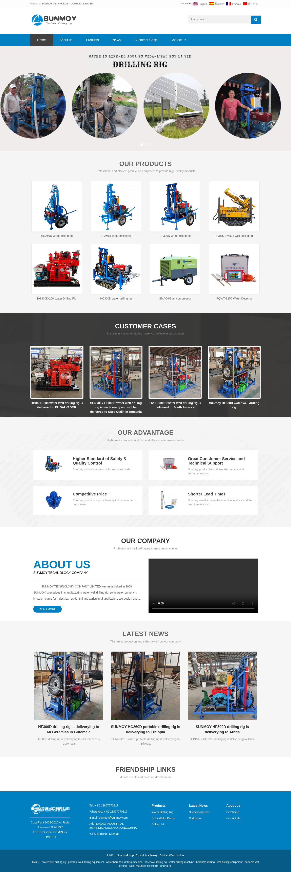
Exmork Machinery (146, 855)
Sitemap (114, 833)
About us (66, 40)
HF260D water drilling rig (116, 235)
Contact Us (233, 818)
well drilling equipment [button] (230, 862)
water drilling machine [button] (181, 862)
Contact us (178, 40)
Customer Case (145, 40)
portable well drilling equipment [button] (86, 862)
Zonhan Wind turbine (171, 855)
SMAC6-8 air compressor (175, 298)
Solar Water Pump (163, 818)
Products (92, 40)
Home (41, 40)
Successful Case (199, 812)
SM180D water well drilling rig (234, 235)
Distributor (195, 818)
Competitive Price (90, 494)
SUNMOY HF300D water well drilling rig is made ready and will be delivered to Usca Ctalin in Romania (116, 407)
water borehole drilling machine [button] (124, 862)
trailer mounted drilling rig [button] (143, 865)
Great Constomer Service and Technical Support (216, 460)
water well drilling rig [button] (54, 862)
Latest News (198, 805)
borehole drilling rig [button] (155, 862)
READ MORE (47, 609)
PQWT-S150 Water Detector (234, 298)
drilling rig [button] (166, 865)
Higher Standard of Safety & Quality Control (100, 460)
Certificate (232, 812)
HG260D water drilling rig (57, 235)
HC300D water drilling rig (116, 298)
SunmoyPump (125, 855)
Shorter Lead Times (207, 494)
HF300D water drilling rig (175, 235)
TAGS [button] (35, 862)
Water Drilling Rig (162, 812)
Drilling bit (158, 824)
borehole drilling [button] (205, 862)
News (117, 40)
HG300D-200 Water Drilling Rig (57, 298)
